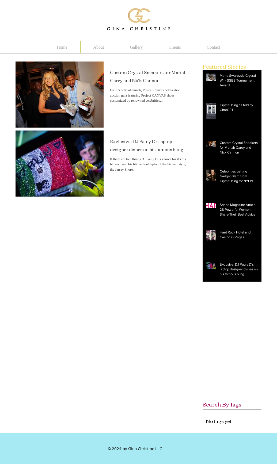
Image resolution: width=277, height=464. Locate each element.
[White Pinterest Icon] (234, 13)
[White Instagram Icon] (248, 13)
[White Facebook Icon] (220, 13)
